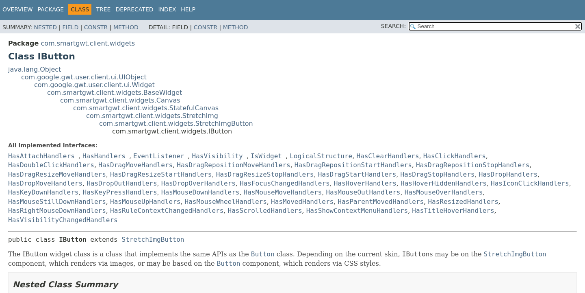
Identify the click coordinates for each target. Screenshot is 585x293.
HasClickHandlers (454, 156)
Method (126, 27)
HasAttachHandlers (41, 156)
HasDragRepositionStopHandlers (472, 165)
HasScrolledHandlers (265, 210)
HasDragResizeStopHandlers (265, 174)
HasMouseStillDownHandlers (57, 202)
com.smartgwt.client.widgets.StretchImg (152, 116)
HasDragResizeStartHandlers (161, 174)
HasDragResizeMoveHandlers (57, 174)
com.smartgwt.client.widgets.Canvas (120, 100)
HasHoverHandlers (365, 183)
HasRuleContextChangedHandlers (166, 210)
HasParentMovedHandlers (381, 202)
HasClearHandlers (387, 156)
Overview (17, 9)
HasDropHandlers (508, 174)
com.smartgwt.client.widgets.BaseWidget (114, 92)
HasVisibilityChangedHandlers (63, 220)
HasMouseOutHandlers (363, 192)
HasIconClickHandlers (530, 183)
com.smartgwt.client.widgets (88, 43)
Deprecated (134, 9)
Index (167, 9)
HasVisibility (217, 156)
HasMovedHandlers (302, 202)
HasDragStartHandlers (357, 174)
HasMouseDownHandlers (200, 192)
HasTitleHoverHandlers (453, 210)
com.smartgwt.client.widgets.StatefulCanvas (146, 108)
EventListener (158, 156)
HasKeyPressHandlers (120, 192)
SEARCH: (393, 26)
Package (51, 9)
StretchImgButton (152, 239)
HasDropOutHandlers (122, 183)
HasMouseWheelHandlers (226, 202)
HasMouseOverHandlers (444, 192)
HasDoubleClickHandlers (51, 165)
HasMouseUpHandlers (145, 202)
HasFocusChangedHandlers (285, 183)
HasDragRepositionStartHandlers (353, 165)
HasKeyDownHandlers (43, 192)
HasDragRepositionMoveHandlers (233, 165)
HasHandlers (104, 156)
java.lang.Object (34, 69)
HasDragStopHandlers (437, 174)
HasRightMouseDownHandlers (57, 210)
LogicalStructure (321, 156)
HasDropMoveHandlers (45, 183)
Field (71, 27)
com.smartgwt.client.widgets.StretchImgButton (176, 123)
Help (188, 9)
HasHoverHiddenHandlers (444, 183)
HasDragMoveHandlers (135, 165)
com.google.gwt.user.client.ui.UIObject (84, 77)
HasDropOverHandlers (198, 183)
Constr (96, 27)
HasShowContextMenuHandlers (357, 210)
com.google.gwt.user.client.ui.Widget (94, 85)
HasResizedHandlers (463, 202)
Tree (103, 9)
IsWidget (266, 156)
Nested (45, 27)
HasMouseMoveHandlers (283, 192)
